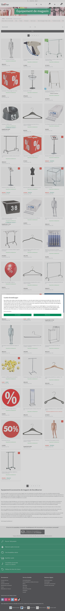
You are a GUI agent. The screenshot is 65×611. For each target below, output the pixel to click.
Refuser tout (47, 315)
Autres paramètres (7, 311)
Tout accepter (17, 315)
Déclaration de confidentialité (51, 309)
